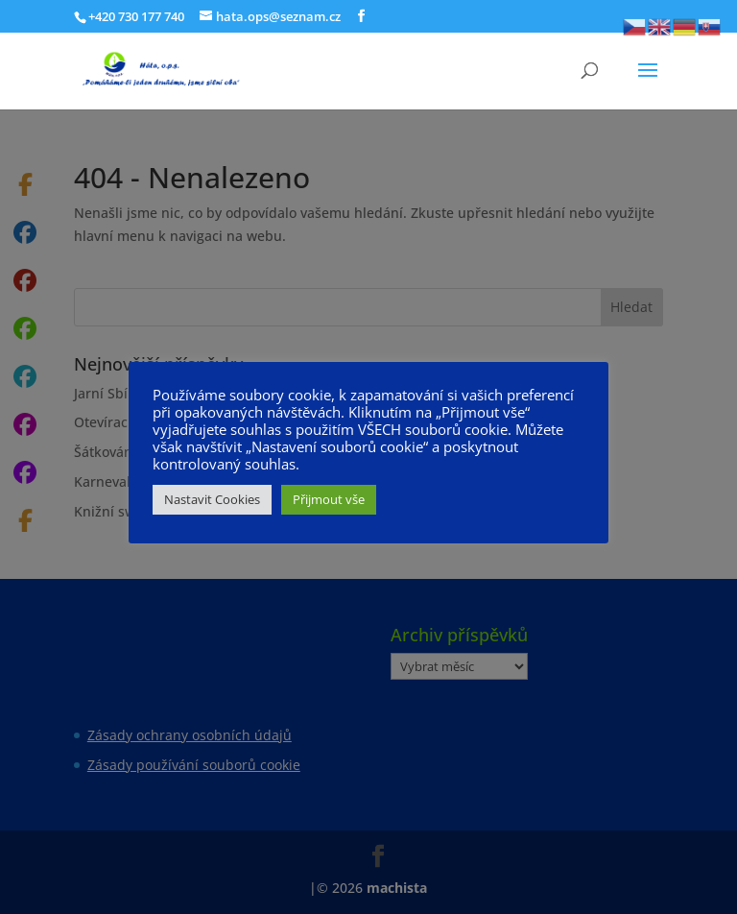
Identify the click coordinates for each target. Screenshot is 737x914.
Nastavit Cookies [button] (212, 499)
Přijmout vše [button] (329, 499)
